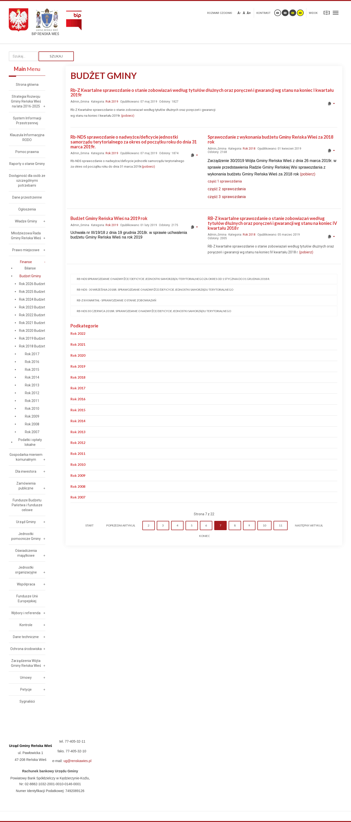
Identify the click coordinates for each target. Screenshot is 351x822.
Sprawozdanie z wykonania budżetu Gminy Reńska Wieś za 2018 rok (270, 139)
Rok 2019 (112, 101)
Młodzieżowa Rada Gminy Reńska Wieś (26, 235)
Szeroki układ (336, 13)
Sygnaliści (27, 701)
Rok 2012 (77, 442)
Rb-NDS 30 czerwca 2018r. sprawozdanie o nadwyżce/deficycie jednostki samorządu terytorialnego (154, 311)
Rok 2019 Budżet (32, 338)
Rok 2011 (77, 453)
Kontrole (26, 625)
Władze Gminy (26, 221)
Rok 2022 (77, 333)
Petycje (26, 689)
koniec (204, 536)
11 (280, 525)
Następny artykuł (309, 525)
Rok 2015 (77, 410)
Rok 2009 (77, 475)
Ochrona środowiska (26, 649)
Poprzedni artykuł (120, 525)
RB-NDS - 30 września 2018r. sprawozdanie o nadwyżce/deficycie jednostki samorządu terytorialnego (155, 289)
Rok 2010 (77, 464)
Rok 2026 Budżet (32, 284)
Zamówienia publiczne (26, 485)
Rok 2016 (77, 399)
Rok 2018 (249, 148)
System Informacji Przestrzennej (27, 120)
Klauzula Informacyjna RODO (27, 137)
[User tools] (331, 103)
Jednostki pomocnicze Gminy (26, 536)
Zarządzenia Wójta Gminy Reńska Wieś (26, 663)
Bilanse (30, 268)
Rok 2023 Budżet (32, 307)
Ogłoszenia (27, 209)
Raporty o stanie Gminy (27, 164)
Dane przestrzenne (27, 197)
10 (264, 525)
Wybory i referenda (25, 613)
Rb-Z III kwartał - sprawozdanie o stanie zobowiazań (116, 300)
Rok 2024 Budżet (32, 299)
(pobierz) (127, 115)
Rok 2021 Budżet (32, 323)
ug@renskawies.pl (77, 761)
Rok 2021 (77, 344)
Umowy (26, 677)
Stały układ (326, 13)
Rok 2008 (77, 486)
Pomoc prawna (27, 152)
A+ (249, 13)
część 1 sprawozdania (225, 181)
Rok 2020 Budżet (32, 331)
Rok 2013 (77, 432)
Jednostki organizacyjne (26, 569)
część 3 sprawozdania (227, 196)
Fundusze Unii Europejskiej (27, 598)
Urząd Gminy (26, 522)
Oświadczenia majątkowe (26, 553)
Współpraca (26, 584)
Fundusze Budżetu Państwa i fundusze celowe (27, 505)
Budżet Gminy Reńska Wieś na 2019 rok (108, 218)
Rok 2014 (77, 421)
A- (239, 13)
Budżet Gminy (30, 276)
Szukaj (56, 56)
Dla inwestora (25, 471)
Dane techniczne (26, 637)
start (89, 525)
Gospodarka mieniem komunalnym (26, 457)
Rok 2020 (77, 355)
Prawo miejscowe (25, 250)
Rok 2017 (77, 388)
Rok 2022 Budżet (32, 315)
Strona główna (27, 84)
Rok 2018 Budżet (32, 346)
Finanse (26, 262)
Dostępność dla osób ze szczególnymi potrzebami (27, 180)
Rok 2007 (77, 497)
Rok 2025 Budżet (32, 292)
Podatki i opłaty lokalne (30, 442)
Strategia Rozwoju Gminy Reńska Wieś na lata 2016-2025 (26, 101)
